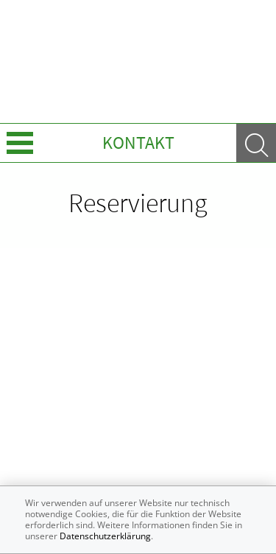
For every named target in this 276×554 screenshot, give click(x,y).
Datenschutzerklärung (105, 536)
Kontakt (138, 142)
